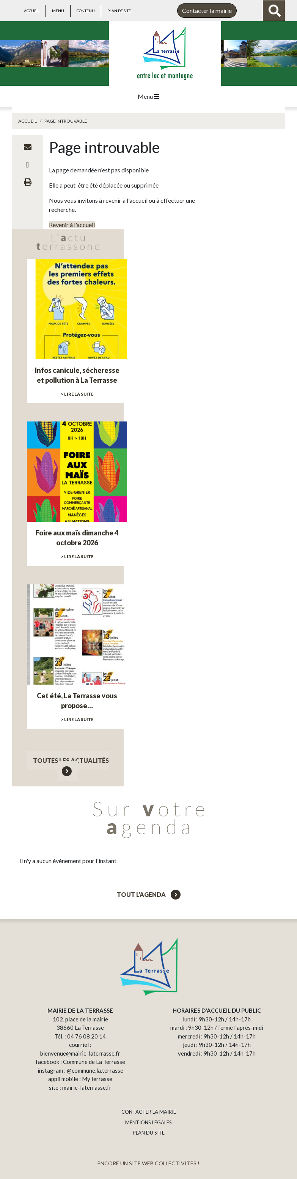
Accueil (31, 10)
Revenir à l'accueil (72, 224)
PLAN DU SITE (149, 1133)
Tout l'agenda (149, 894)
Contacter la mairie (207, 10)
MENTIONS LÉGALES (148, 1122)
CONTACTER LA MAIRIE (148, 1112)
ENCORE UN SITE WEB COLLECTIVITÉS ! (148, 1163)
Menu (58, 10)
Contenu (86, 10)
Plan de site (119, 10)
